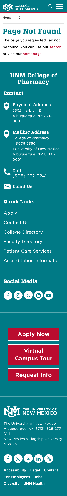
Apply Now (33, 334)
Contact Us (16, 222)
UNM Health (34, 483)
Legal (35, 470)
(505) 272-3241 (30, 176)
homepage (32, 54)
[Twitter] (28, 295)
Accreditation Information (32, 260)
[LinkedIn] (38, 295)
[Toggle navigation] (59, 6)
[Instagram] (18, 295)
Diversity (11, 483)
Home (7, 17)
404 (19, 17)
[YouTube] (48, 295)
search (55, 47)
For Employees (17, 477)
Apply (10, 213)
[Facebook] (8, 295)
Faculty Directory (23, 241)
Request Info (33, 375)
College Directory (23, 232)
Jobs (38, 477)
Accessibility (15, 470)
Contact (51, 470)
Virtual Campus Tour (33, 354)
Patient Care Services (28, 251)
